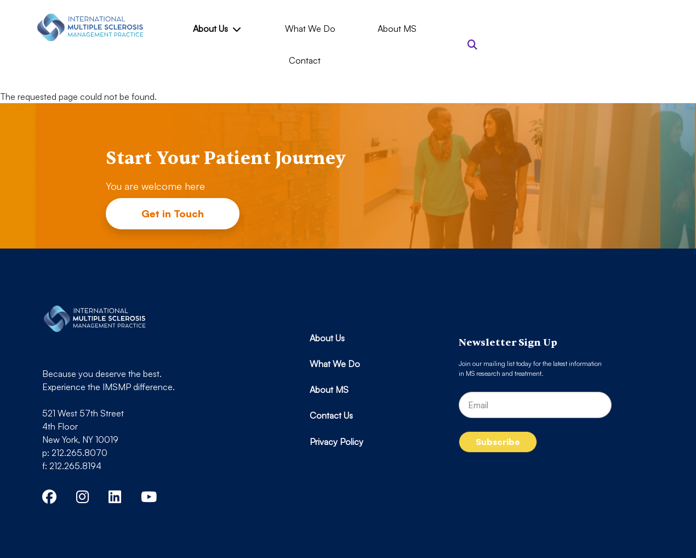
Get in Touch (172, 213)
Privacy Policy (336, 441)
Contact (305, 60)
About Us (216, 28)
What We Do (310, 28)
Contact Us (331, 415)
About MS (397, 28)
